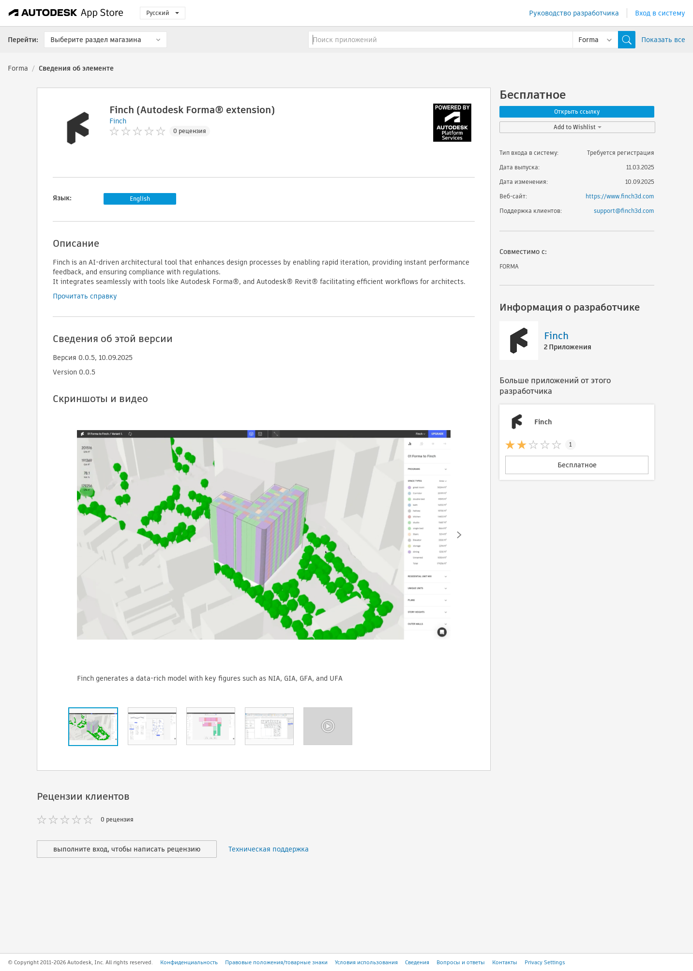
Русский (162, 13)
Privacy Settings (545, 962)
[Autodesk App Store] (66, 13)
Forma (18, 68)
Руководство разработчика (574, 13)
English (140, 198)
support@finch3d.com (624, 211)
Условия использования (366, 962)
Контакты (504, 962)
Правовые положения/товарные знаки (276, 962)
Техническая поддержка (268, 849)
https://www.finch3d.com (620, 196)
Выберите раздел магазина (95, 40)
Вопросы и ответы (461, 962)
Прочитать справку (85, 296)
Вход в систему (660, 13)
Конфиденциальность (189, 962)
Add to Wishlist (578, 127)
